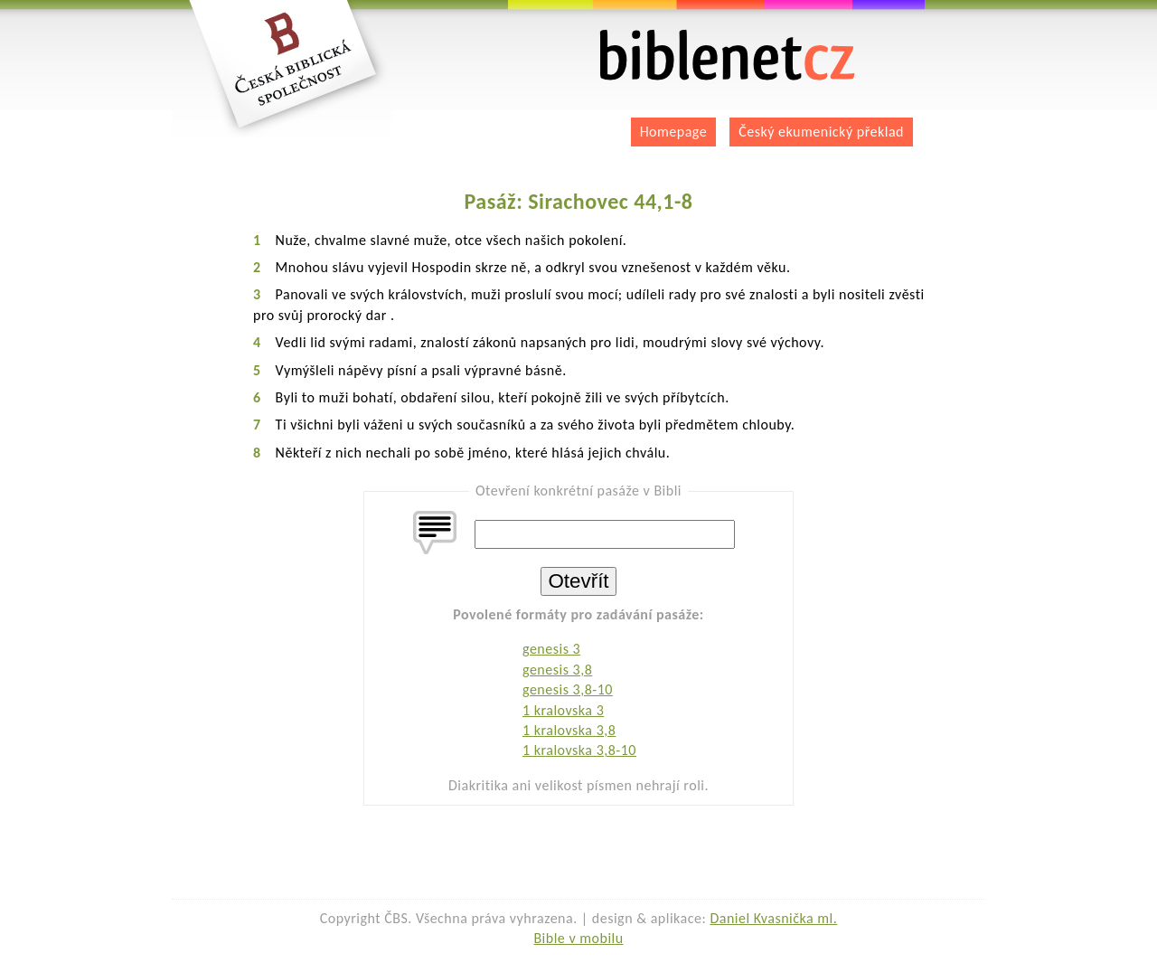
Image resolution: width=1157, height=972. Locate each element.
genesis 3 (551, 648)
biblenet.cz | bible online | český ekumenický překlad (728, 55)
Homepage (674, 131)
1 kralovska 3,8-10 (579, 750)
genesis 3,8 (557, 669)
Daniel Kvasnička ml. (773, 918)
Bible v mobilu (578, 938)
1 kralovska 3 (563, 710)
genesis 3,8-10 (567, 689)
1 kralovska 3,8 (569, 730)
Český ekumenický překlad (821, 131)
